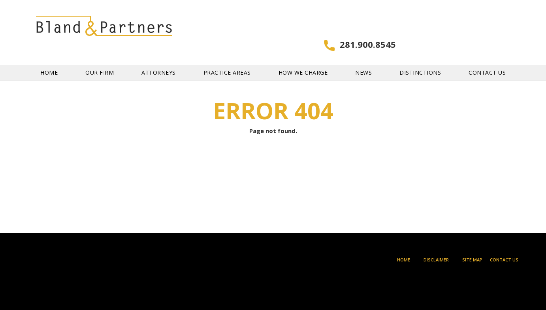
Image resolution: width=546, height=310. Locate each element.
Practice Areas (227, 59)
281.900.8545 (490, 27)
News (363, 59)
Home (49, 59)
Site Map (472, 260)
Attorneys (158, 59)
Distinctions (420, 59)
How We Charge (303, 59)
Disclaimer (436, 260)
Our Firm (99, 59)
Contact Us (487, 59)
